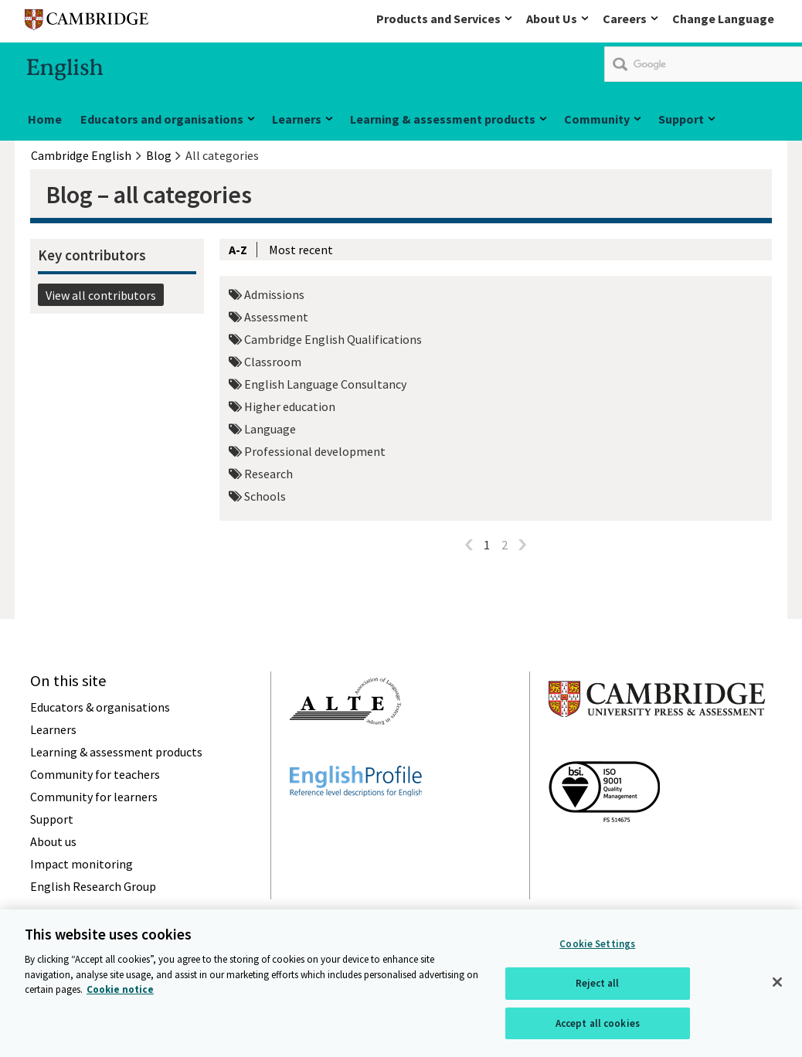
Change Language (723, 18)
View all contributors (101, 295)
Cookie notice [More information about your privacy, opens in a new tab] (120, 998)
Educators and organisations (161, 119)
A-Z (238, 249)
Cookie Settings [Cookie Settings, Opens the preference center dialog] (597, 953)
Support (681, 119)
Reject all (597, 992)
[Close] (777, 991)
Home (45, 119)
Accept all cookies (598, 1031)
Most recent (301, 249)
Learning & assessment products (442, 119)
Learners (296, 119)
